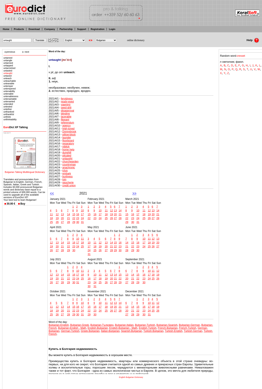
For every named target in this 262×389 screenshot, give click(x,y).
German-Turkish (70, 331)
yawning (65, 104)
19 (57, 218)
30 (77, 222)
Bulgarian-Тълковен (102, 325)
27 (62, 222)
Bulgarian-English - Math (72, 328)
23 (77, 218)
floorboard (68, 140)
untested (7, 106)
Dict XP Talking (15, 127)
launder (66, 137)
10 (82, 210)
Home (6, 29)
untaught (7, 73)
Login (112, 29)
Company (49, 29)
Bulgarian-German (189, 325)
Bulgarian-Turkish (145, 325)
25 (51, 222)
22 (73, 218)
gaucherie (68, 182)
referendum (67, 122)
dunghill (66, 152)
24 (82, 218)
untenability (9, 91)
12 (57, 214)
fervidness (67, 98)
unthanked (8, 111)
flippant (65, 119)
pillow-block (69, 134)
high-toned (68, 128)
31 (82, 222)
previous (10, 51)
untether (7, 109)
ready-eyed (67, 101)
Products (19, 29)
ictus (65, 170)
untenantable (10, 99)
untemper (8, 86)
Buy (22, 203)
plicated (66, 155)
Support (81, 29)
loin (64, 179)
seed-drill (66, 107)
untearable (8, 83)
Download (34, 29)
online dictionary (136, 40)
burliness (67, 176)
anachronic (68, 167)
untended (8, 104)
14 (68, 214)
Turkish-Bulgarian (153, 331)
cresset (241, 55)
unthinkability (10, 119)
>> (134, 193)
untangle (7, 60)
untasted (7, 70)
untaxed (7, 75)
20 (62, 218)
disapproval (67, 110)
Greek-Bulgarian (90, 331)
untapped (8, 65)
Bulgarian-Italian (124, 325)
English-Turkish (147, 328)
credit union (69, 185)
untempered (9, 88)
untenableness (10, 96)
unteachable (9, 81)
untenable (8, 93)
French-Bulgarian (168, 328)
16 (77, 214)
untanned (8, 63)
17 (82, 214)
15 (73, 214)
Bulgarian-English (59, 325)
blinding (65, 113)
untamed (7, 57)
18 (51, 218)
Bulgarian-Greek (79, 325)
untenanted (9, 101)
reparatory (68, 143)
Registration (97, 29)
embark (66, 173)
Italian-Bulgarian (110, 331)
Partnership (66, 29)
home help (68, 149)
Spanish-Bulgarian (131, 331)
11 (51, 214)
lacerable (66, 116)
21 (68, 218)
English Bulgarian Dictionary (131, 377)
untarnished (9, 68)
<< (52, 193)
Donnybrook (69, 131)
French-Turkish (187, 328)
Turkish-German (193, 331)
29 (73, 222)
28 (68, 222)
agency (66, 125)
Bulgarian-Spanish (166, 325)
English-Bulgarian (98, 328)
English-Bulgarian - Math (123, 328)
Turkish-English (173, 331)
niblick (65, 146)
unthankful (8, 114)
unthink (7, 117)
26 (57, 222)
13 (62, 214)
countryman (69, 164)
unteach (7, 78)
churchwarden (70, 161)
